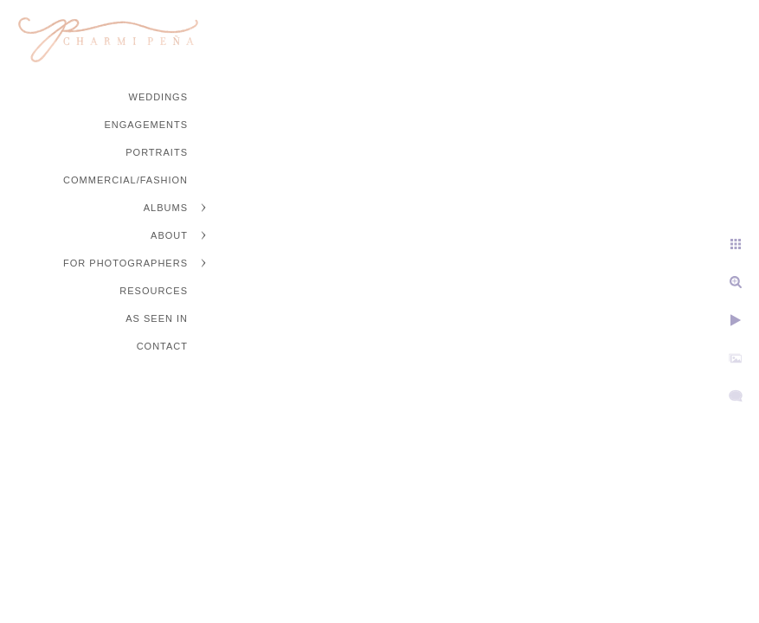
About (169, 235)
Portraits (156, 152)
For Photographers (125, 263)
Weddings (159, 97)
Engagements (146, 124)
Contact (162, 346)
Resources (153, 291)
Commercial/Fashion (125, 180)
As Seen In (156, 318)
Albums (166, 207)
